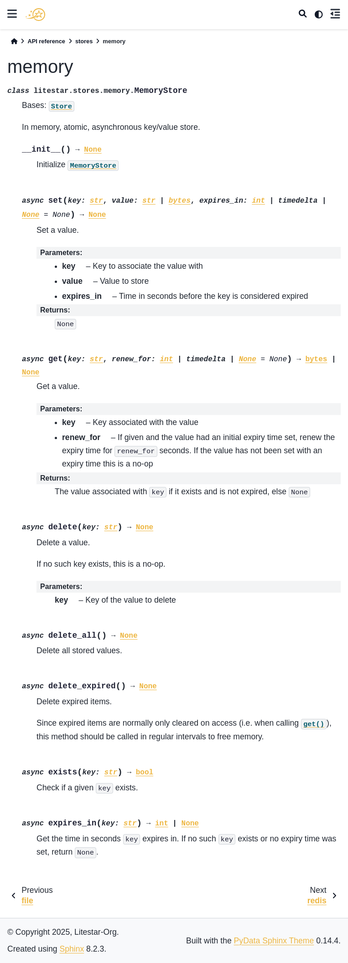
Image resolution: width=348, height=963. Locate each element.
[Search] (302, 14)
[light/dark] (319, 14)
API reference (46, 41)
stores (84, 41)
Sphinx (71, 948)
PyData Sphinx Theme (274, 940)
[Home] (14, 41)
